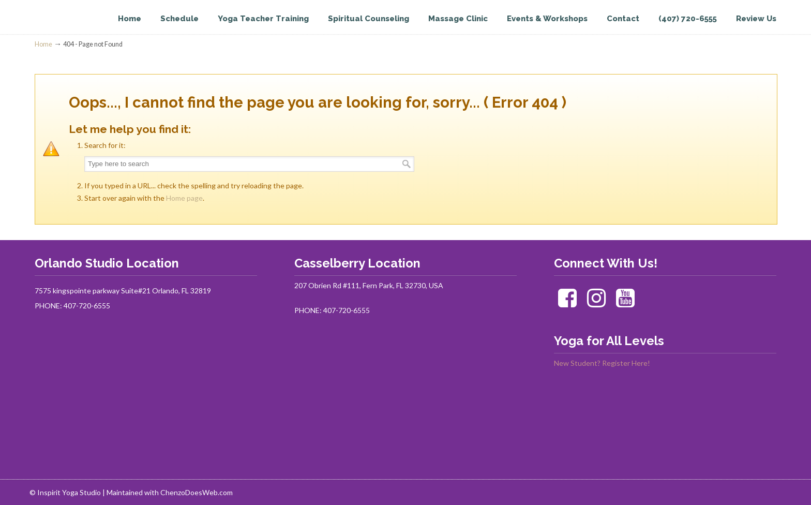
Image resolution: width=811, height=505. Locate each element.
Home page (184, 198)
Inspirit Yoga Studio (77, 29)
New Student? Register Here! (602, 363)
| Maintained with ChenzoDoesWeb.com (167, 492)
